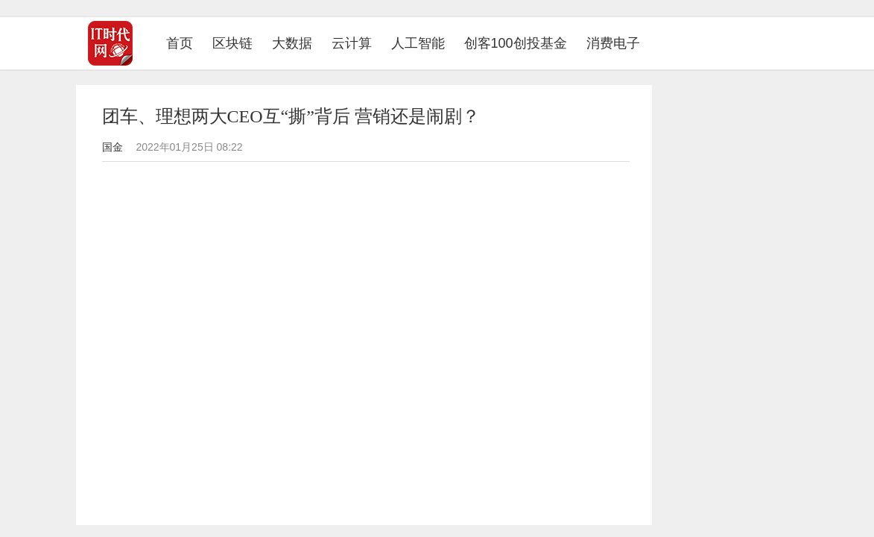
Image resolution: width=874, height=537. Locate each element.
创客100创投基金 (515, 43)
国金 (112, 147)
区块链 (232, 43)
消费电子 (613, 43)
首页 (184, 43)
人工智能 (418, 43)
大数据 (292, 43)
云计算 (352, 43)
